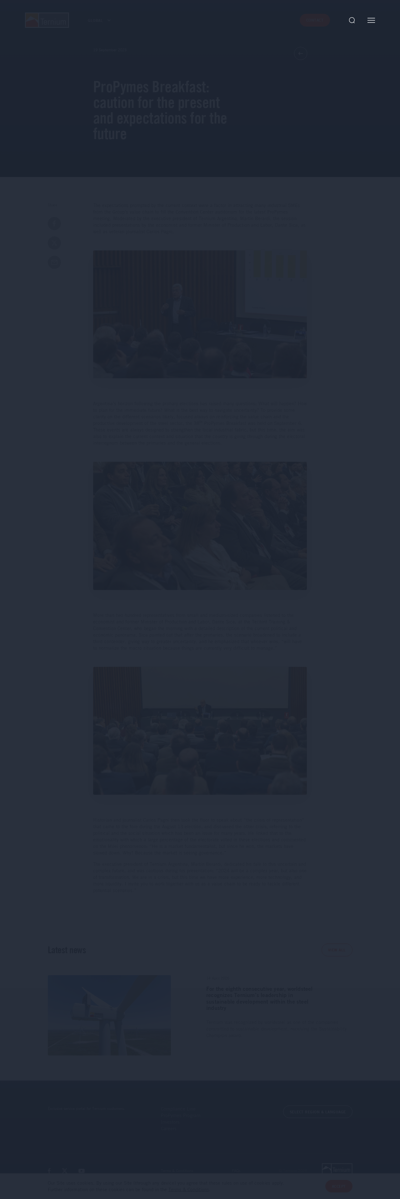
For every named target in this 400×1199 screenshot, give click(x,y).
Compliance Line (178, 1108)
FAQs (236, 1170)
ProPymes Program (181, 1115)
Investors (170, 1122)
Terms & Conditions (177, 1170)
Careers (169, 1128)
